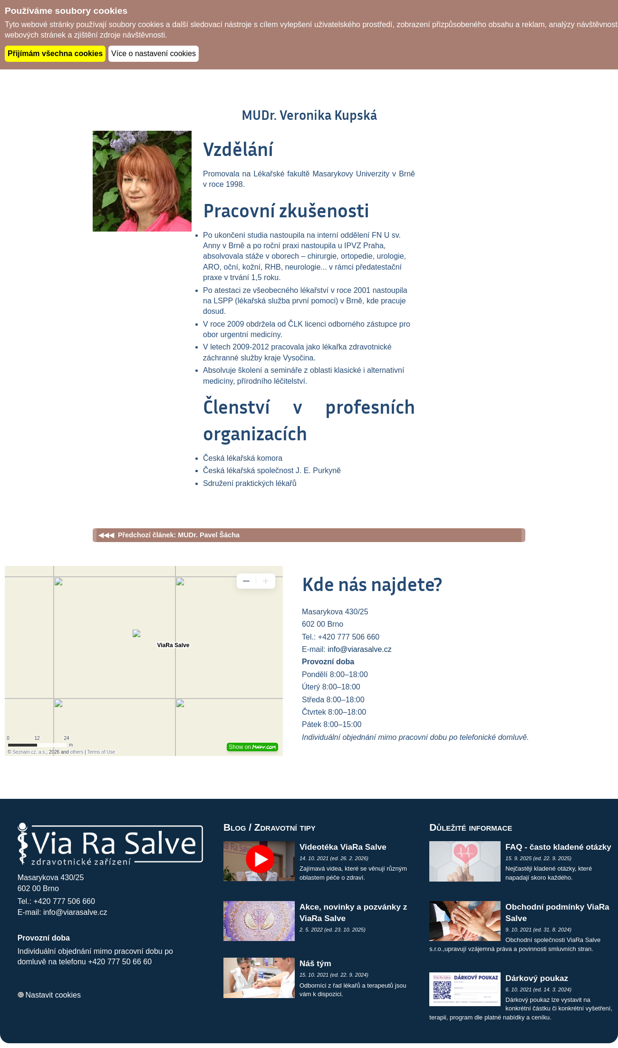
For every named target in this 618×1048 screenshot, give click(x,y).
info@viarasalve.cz (360, 649)
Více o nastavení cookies (153, 53)
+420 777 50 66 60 (120, 962)
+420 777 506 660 (64, 901)
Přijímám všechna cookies (55, 53)
